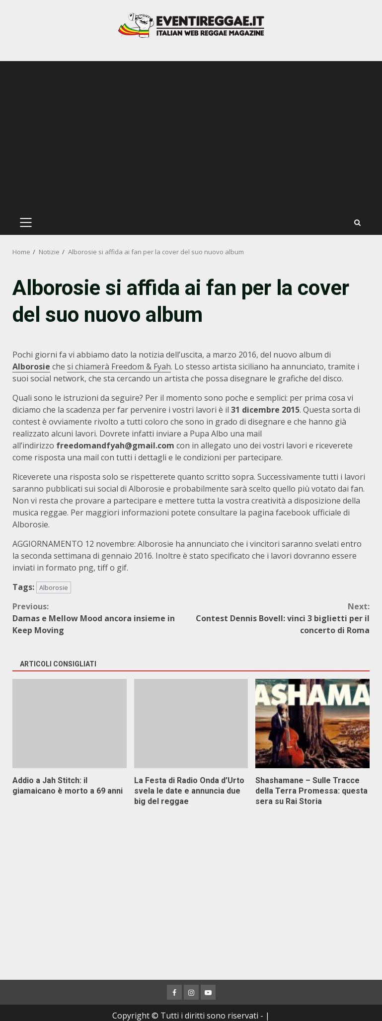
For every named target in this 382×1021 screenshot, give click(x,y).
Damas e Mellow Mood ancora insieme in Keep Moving (101, 618)
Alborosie (53, 587)
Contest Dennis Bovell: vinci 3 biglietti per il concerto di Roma (280, 618)
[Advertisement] (191, 135)
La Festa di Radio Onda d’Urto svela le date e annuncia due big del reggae (191, 723)
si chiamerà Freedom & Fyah (119, 366)
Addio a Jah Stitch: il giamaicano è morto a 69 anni (69, 723)
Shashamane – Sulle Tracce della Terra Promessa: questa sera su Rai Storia (312, 723)
